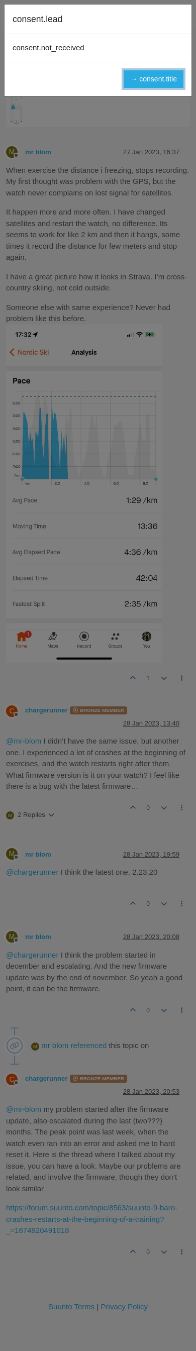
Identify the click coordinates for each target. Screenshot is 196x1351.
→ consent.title (153, 79)
